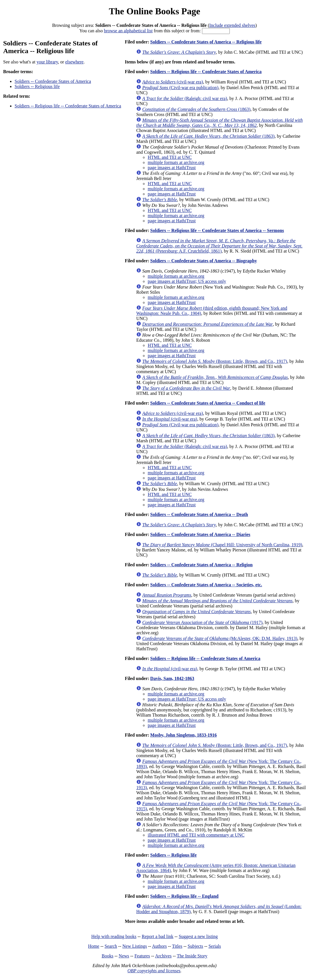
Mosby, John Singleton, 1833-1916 (183, 735)
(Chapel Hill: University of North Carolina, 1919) (222, 544)
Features (142, 955)
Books (107, 955)
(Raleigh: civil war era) (184, 98)
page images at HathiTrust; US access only (187, 281)
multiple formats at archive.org (176, 162)
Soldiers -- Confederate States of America (53, 81)
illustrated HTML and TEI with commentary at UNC (196, 835)
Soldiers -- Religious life (37, 86)
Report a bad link (157, 936)
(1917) (202, 622)
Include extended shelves (232, 25)
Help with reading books (113, 936)
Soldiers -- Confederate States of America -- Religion (201, 564)
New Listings (134, 946)
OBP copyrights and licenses (153, 970)
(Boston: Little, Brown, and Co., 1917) (214, 361)
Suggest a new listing (198, 936)
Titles (177, 946)
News (124, 955)
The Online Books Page (154, 11)
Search (111, 946)
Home (93, 946)
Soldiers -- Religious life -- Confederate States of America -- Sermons (217, 230)
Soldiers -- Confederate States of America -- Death (199, 514)
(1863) (196, 109)
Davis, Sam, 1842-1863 (172, 678)
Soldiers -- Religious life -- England (184, 896)
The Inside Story (192, 955)
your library (47, 61)
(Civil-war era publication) (180, 87)
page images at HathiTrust (172, 167)
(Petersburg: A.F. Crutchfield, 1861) (219, 245)
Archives (163, 955)
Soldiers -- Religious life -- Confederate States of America (68, 105)
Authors (159, 946)
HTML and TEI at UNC (170, 157)
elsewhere (74, 61)
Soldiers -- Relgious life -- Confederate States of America (205, 658)
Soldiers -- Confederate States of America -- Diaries (200, 534)
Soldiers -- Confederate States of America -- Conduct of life (207, 403)
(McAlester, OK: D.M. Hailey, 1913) (219, 638)
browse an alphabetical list (128, 30)
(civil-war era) (172, 81)
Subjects (195, 946)
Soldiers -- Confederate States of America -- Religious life (206, 41)
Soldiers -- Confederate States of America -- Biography (203, 260)
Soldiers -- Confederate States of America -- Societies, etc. (206, 584)
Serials (215, 946)
